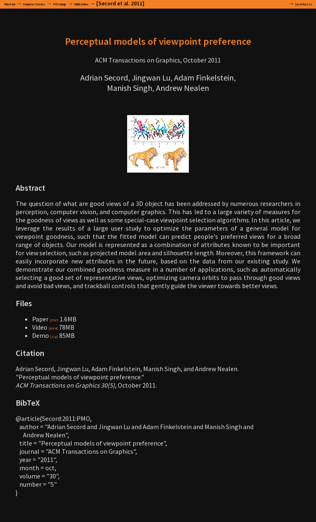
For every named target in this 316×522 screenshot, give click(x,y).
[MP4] (57, 327)
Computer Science (60, 3)
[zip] (56, 335)
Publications (143, 3)
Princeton (16, 3)
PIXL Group (104, 3)
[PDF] (58, 319)
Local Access (296, 3)
